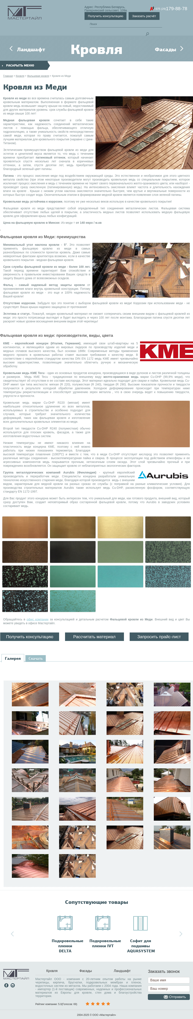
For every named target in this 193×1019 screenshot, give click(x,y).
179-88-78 (170, 8)
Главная (8, 76)
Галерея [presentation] (13, 658)
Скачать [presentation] (36, 658)
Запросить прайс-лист (159, 636)
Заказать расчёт (144, 16)
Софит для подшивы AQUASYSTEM (141, 946)
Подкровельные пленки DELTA (67, 946)
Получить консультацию (105, 16)
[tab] (12, 658)
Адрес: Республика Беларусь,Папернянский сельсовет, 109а (106, 8)
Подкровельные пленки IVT (105, 943)
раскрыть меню (18, 66)
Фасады (165, 49)
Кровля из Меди (61, 76)
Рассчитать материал (94, 636)
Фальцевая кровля (38, 76)
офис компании (38, 619)
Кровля (20, 76)
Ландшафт (31, 49)
